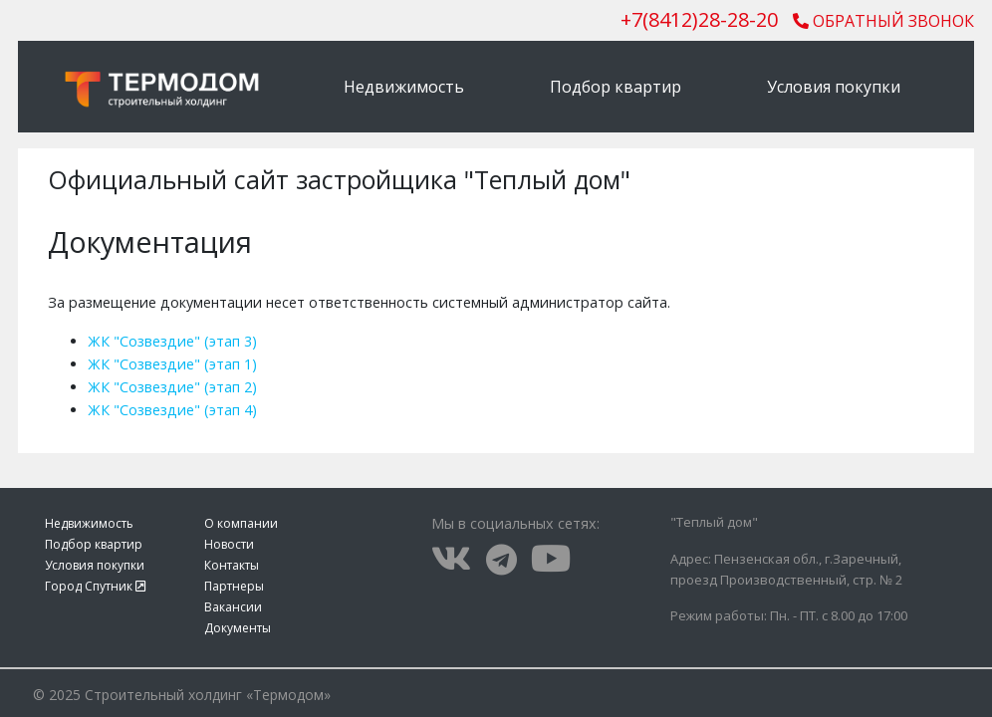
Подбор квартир (615, 87)
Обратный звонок (883, 21)
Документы (237, 627)
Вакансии (233, 606)
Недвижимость (404, 87)
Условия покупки (833, 87)
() (699, 19)
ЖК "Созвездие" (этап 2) (172, 386)
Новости (229, 544)
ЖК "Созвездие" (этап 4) (172, 409)
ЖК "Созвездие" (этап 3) (172, 341)
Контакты (231, 565)
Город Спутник (95, 586)
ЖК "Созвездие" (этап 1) (172, 364)
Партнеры (234, 586)
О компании (241, 523)
